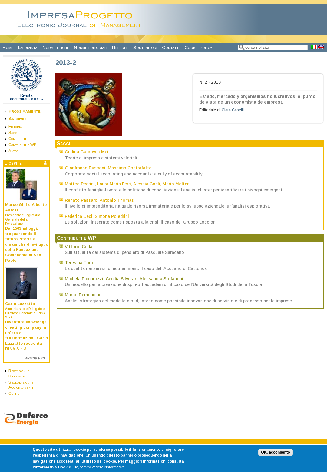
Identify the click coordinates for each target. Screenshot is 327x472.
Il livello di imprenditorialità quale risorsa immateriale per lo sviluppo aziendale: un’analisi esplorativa (167, 206)
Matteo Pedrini (80, 183)
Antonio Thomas (117, 200)
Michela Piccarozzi (84, 278)
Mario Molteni (177, 183)
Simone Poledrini (112, 216)
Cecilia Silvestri (121, 278)
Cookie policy (198, 47)
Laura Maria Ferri (114, 183)
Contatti (171, 47)
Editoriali (16, 127)
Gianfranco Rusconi (85, 167)
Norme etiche (55, 47)
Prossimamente (24, 111)
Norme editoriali (90, 47)
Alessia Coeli (146, 183)
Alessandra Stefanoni (161, 278)
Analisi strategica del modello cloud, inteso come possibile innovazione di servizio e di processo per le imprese (178, 300)
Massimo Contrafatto (130, 167)
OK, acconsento (275, 456)
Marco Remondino (83, 294)
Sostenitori (145, 47)
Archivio (17, 118)
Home (7, 47)
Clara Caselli (233, 110)
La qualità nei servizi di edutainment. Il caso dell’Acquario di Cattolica (136, 268)
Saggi (13, 133)
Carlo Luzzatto (20, 304)
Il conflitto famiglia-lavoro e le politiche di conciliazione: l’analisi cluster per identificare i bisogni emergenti (174, 190)
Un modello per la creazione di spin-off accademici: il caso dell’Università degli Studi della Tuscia (163, 284)
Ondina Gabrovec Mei (86, 151)
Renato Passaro (81, 200)
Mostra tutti (35, 358)
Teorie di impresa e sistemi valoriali (101, 157)
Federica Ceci (78, 216)
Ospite (13, 393)
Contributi (17, 139)
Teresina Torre (79, 262)
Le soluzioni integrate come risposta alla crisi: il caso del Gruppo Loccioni (141, 222)
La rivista (28, 47)
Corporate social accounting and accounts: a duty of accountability (133, 173)
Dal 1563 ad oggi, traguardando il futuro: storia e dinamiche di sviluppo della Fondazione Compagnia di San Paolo (26, 244)
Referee (120, 47)
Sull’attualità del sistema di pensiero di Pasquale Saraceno (124, 252)
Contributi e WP (22, 145)
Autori (14, 151)
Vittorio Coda (78, 246)
